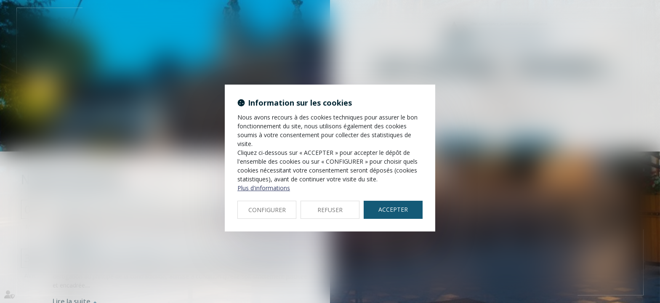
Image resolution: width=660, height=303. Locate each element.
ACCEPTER (393, 209)
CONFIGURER (267, 210)
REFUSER (330, 210)
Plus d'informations (263, 188)
